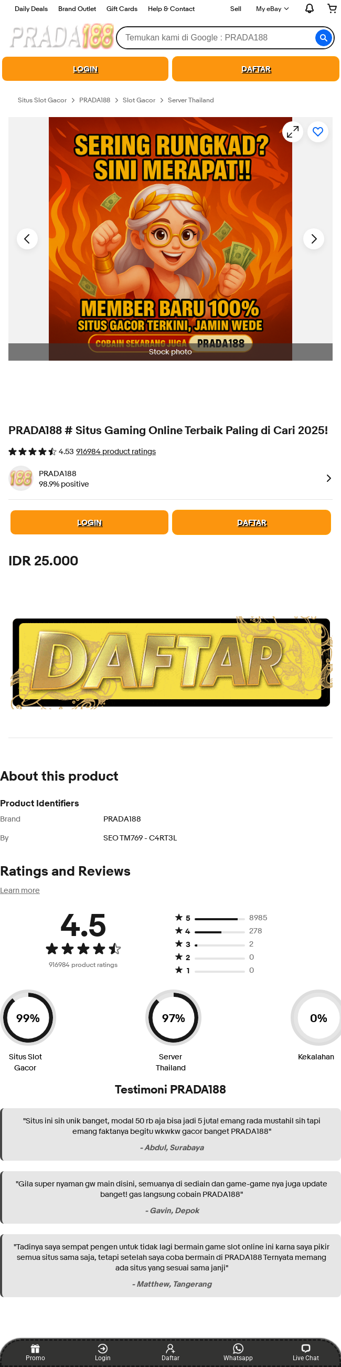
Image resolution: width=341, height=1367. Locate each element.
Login (103, 1352)
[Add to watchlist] (317, 131)
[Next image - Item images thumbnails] (313, 238)
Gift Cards (121, 8)
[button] (323, 37)
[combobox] (225, 37)
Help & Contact (171, 8)
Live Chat (306, 1352)
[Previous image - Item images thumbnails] (27, 238)
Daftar (170, 1352)
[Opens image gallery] (292, 131)
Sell (235, 8)
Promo (35, 1352)
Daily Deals (31, 8)
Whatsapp (238, 1352)
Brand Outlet (77, 8)
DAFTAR (256, 69)
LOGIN (85, 69)
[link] (327, 478)
